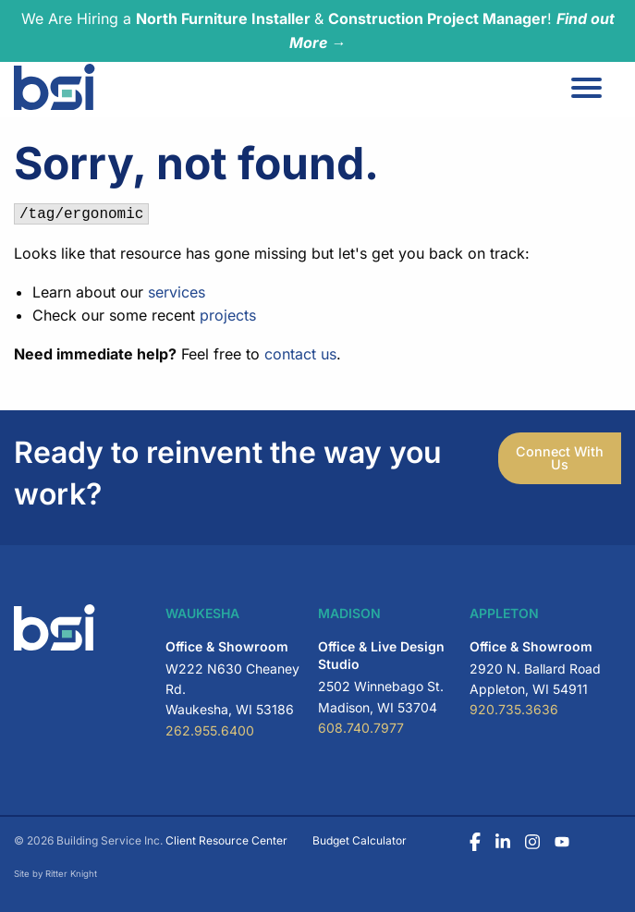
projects (228, 315)
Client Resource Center (226, 840)
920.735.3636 (514, 709)
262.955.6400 (209, 730)
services (176, 292)
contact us (300, 354)
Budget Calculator (359, 840)
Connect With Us (560, 458)
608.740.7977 (361, 728)
